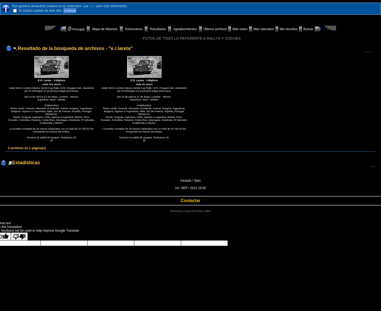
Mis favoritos (289, 29)
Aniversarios (133, 29)
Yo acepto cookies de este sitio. (40, 10)
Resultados (158, 29)
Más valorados (263, 29)
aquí (92, 6)
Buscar (308, 29)
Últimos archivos (215, 29)
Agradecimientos (185, 29)
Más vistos (240, 29)
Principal (76, 29)
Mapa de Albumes (104, 29)
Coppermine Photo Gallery (197, 211)
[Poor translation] (19, 236)
